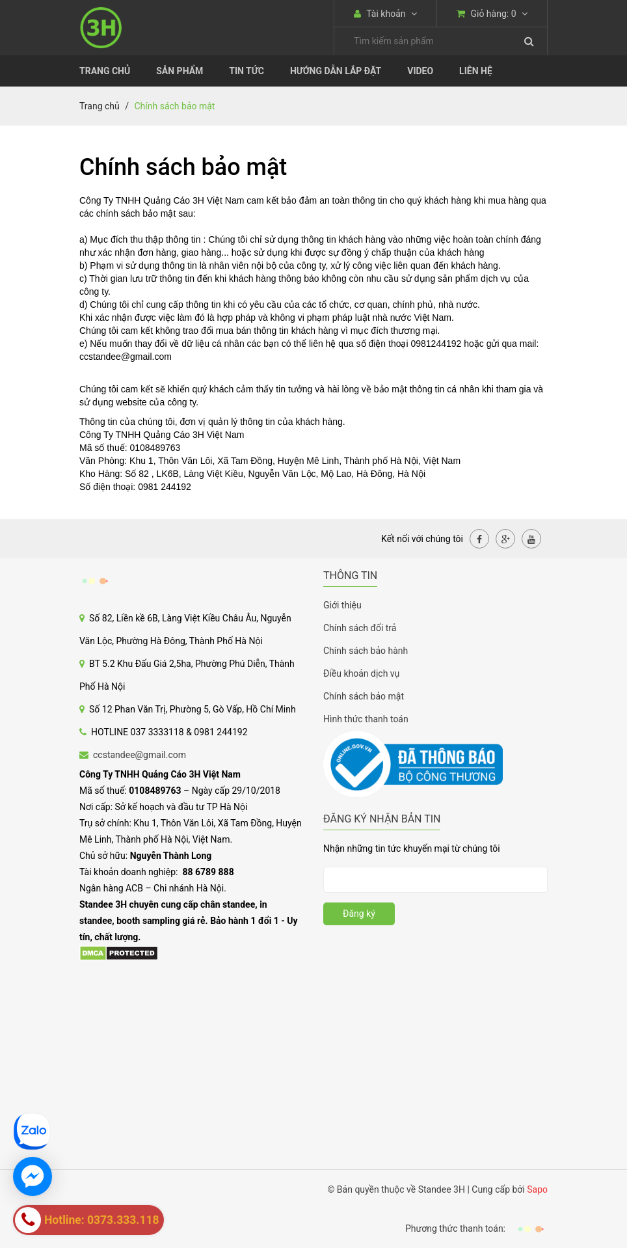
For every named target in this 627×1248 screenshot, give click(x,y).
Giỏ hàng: (492, 13)
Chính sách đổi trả (359, 628)
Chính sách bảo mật (363, 696)
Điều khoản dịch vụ (361, 673)
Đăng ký (359, 913)
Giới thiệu (342, 605)
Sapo (537, 1189)
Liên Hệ (475, 71)
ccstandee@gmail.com (139, 755)
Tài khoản (385, 13)
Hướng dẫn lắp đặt (335, 71)
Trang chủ (104, 71)
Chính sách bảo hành (365, 650)
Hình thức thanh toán (365, 719)
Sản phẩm (179, 71)
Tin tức (246, 71)
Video (420, 71)
